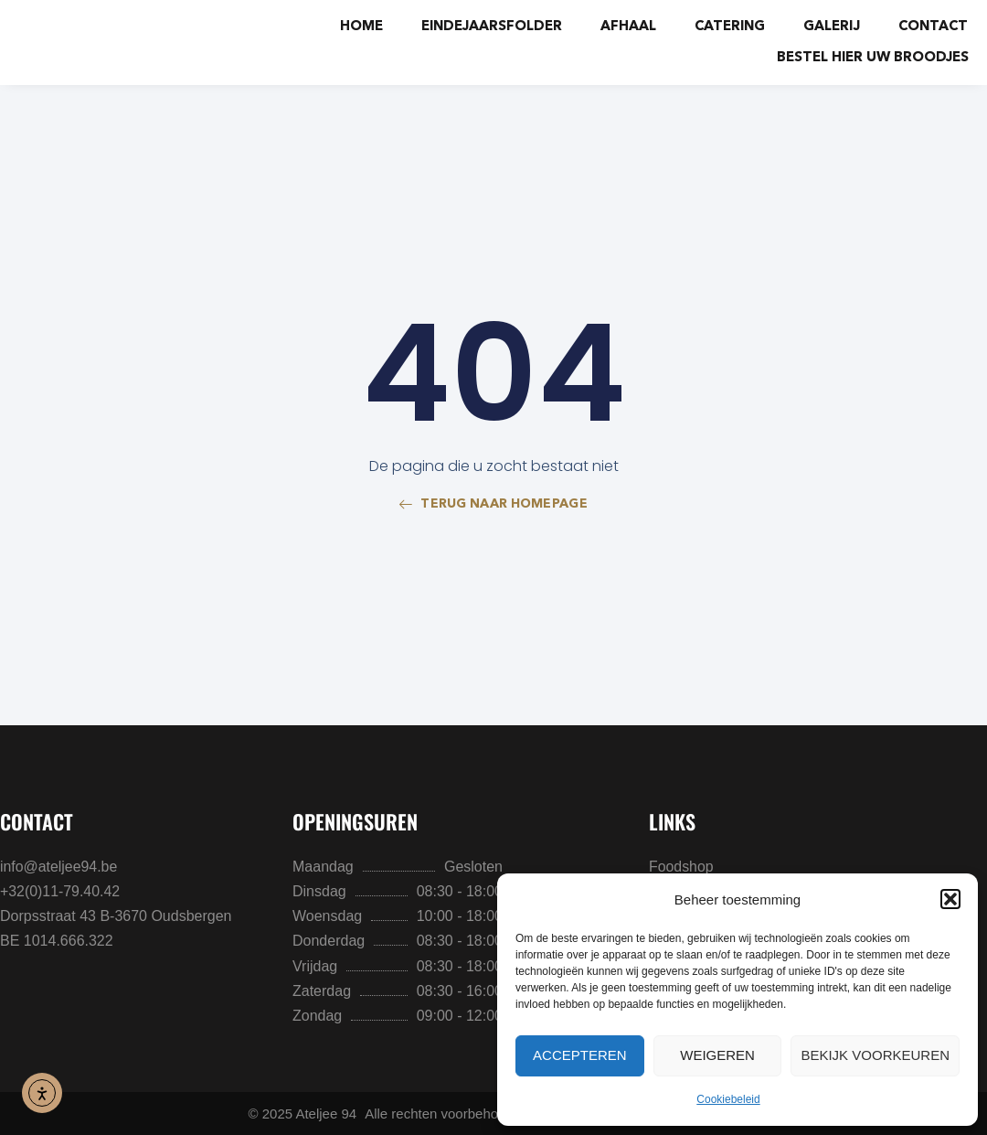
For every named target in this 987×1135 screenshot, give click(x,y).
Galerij (831, 27)
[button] (950, 899)
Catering (730, 27)
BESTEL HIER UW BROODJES (873, 58)
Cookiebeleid (727, 1099)
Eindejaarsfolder (491, 27)
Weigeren (717, 1055)
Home (361, 27)
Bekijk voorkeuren (875, 1055)
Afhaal (628, 27)
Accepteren (580, 1055)
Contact (933, 27)
